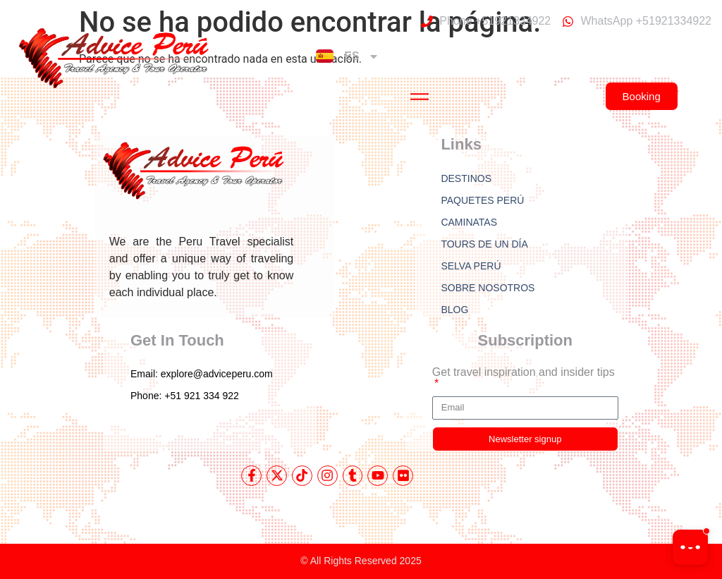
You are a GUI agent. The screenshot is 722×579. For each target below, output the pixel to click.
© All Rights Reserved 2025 (360, 560)
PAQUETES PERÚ (482, 200)
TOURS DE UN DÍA (484, 244)
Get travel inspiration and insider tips (523, 372)
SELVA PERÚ (471, 266)
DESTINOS (466, 178)
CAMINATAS (469, 222)
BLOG (454, 309)
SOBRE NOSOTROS (487, 287)
